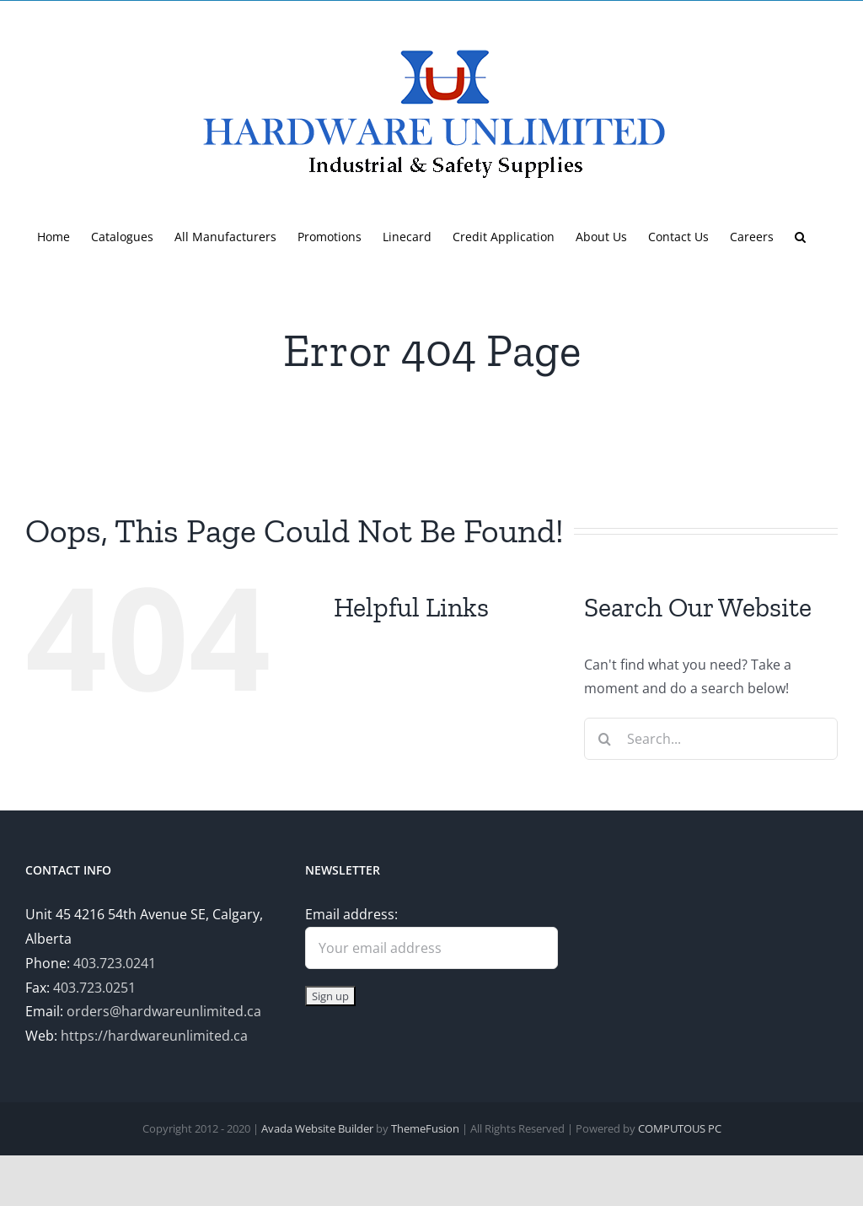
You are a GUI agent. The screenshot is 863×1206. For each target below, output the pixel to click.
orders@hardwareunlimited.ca (164, 1011)
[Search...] (711, 739)
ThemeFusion (425, 1128)
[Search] (605, 739)
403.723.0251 (94, 987)
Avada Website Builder (317, 1128)
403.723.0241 (114, 963)
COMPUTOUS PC (679, 1128)
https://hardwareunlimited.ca (154, 1035)
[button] (800, 235)
